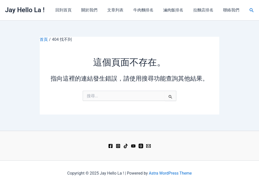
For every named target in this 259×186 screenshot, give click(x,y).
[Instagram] (118, 146)
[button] (251, 10)
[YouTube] (133, 146)
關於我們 (99, 10)
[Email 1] (148, 146)
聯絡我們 (232, 10)
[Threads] (141, 146)
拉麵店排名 (206, 10)
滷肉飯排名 (177, 10)
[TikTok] (125, 146)
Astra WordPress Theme (170, 173)
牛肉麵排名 (149, 10)
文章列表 (123, 10)
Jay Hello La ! (25, 10)
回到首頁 (74, 10)
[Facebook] (110, 146)
